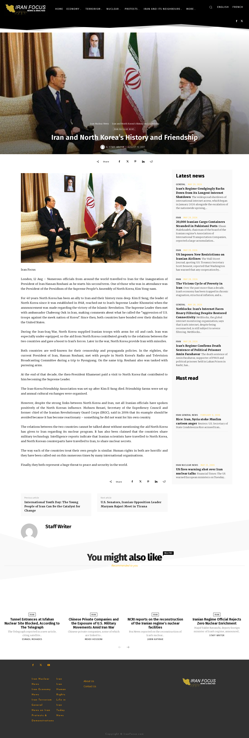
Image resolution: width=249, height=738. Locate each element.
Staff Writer (116, 147)
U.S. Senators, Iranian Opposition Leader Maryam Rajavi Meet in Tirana (131, 504)
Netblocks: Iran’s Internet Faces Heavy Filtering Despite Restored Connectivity (201, 313)
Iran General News (187, 415)
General (181, 184)
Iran (178, 218)
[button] (210, 7)
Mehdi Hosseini (94, 639)
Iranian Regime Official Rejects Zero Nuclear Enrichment (217, 621)
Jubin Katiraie (155, 639)
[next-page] (127, 647)
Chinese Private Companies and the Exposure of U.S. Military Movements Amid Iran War (94, 623)
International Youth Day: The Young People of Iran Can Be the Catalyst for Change (52, 506)
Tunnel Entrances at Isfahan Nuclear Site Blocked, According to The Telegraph (32, 623)
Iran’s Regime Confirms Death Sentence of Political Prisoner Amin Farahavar (198, 350)
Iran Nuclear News (99, 123)
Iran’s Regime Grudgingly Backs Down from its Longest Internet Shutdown (200, 193)
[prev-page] (119, 647)
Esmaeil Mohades (32, 639)
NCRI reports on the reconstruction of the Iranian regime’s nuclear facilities (155, 623)
